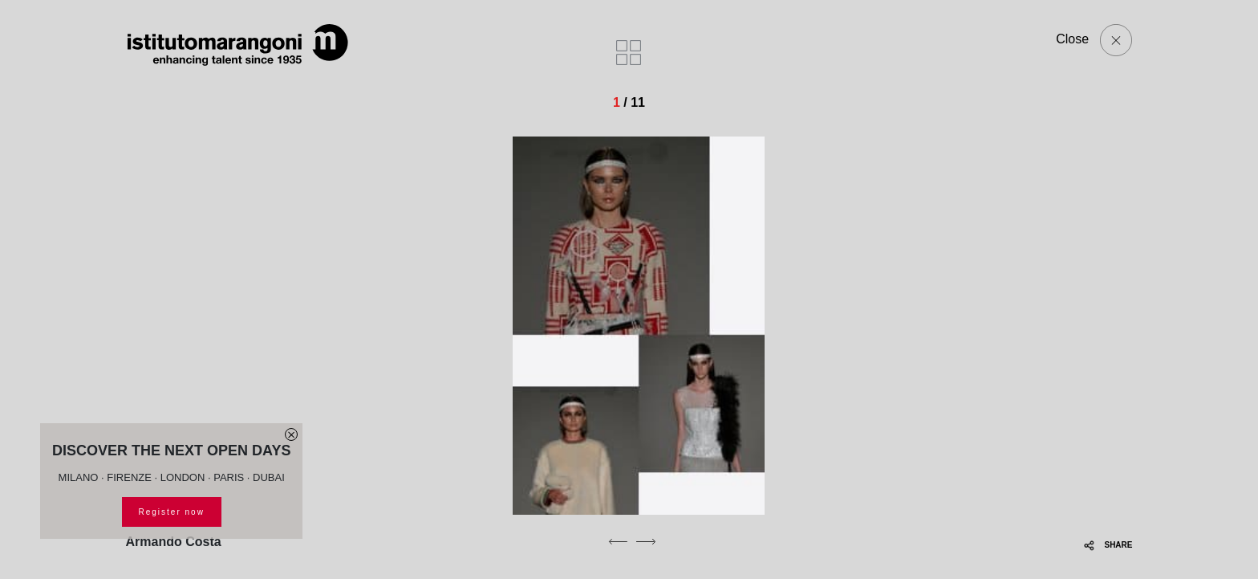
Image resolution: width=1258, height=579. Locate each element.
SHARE (1108, 544)
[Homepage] (238, 45)
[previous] (617, 541)
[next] (645, 541)
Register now (172, 512)
